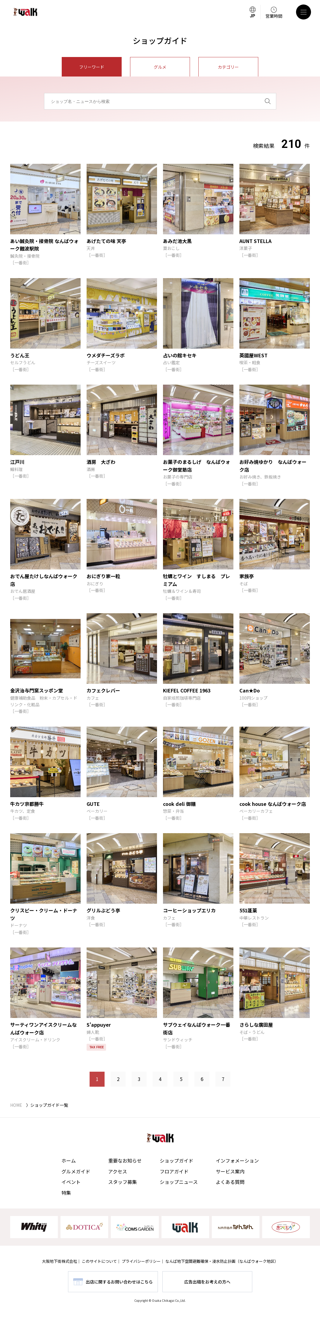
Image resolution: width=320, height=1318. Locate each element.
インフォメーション (237, 1160)
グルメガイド (75, 1171)
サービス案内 (230, 1171)
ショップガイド (176, 1160)
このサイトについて (99, 1261)
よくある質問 (230, 1181)
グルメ (160, 67)
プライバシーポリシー (141, 1261)
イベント (71, 1181)
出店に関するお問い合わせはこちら (119, 1282)
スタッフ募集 (122, 1181)
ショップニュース (179, 1181)
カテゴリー (228, 67)
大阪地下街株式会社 (59, 1261)
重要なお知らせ (125, 1160)
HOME (16, 1105)
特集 (66, 1192)
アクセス (117, 1171)
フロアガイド (174, 1171)
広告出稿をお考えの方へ (207, 1282)
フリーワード (91, 67)
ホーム (68, 1160)
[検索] (267, 101)
